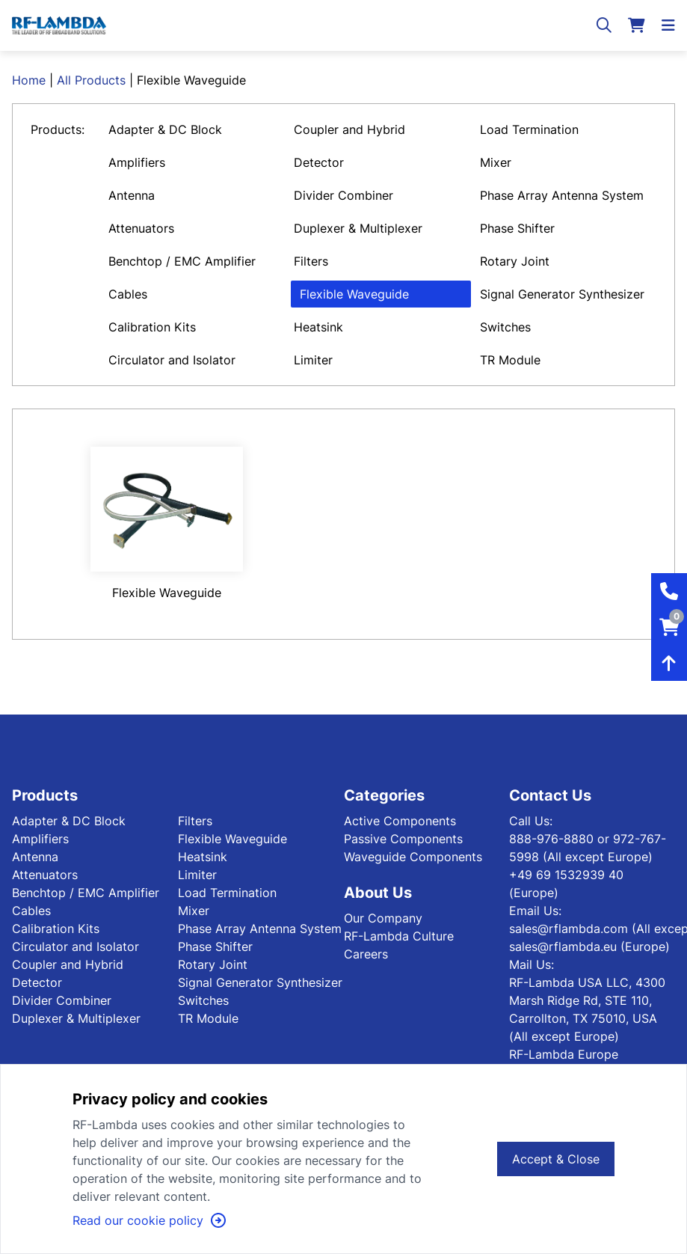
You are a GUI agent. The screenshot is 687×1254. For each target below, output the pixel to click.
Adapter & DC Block (165, 129)
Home (29, 80)
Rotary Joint (514, 261)
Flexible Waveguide (354, 294)
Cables (127, 294)
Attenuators (141, 228)
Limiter (313, 359)
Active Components (400, 820)
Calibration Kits (152, 326)
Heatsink (318, 326)
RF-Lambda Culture (399, 936)
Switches (505, 326)
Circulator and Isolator (171, 359)
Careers (366, 953)
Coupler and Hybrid (349, 129)
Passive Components (403, 838)
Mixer (495, 162)
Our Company (383, 918)
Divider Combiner (343, 195)
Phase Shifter (517, 228)
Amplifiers (136, 162)
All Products (91, 80)
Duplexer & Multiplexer (358, 228)
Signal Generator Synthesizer (562, 294)
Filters (311, 261)
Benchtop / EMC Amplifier (182, 261)
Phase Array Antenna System (562, 195)
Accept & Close (556, 1158)
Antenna (131, 195)
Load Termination (529, 129)
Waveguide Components (413, 856)
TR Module (510, 359)
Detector (319, 162)
